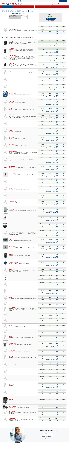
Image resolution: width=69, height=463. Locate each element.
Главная (3, 8)
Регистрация (64, 4)
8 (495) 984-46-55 (10, 0)
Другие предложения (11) (52, 220)
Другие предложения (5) (52, 125)
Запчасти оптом (40, 6)
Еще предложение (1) (52, 154)
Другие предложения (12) (52, 52)
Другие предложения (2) (52, 74)
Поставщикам (50, 6)
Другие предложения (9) (52, 265)
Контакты (61, 6)
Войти (63, 3)
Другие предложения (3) (52, 104)
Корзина (55, 3)
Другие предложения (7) (52, 45)
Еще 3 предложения (50, 23)
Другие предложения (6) (52, 89)
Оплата (29, 6)
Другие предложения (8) (52, 60)
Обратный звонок (40, 0)
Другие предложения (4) (52, 67)
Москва (4, 0)
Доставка (18, 6)
